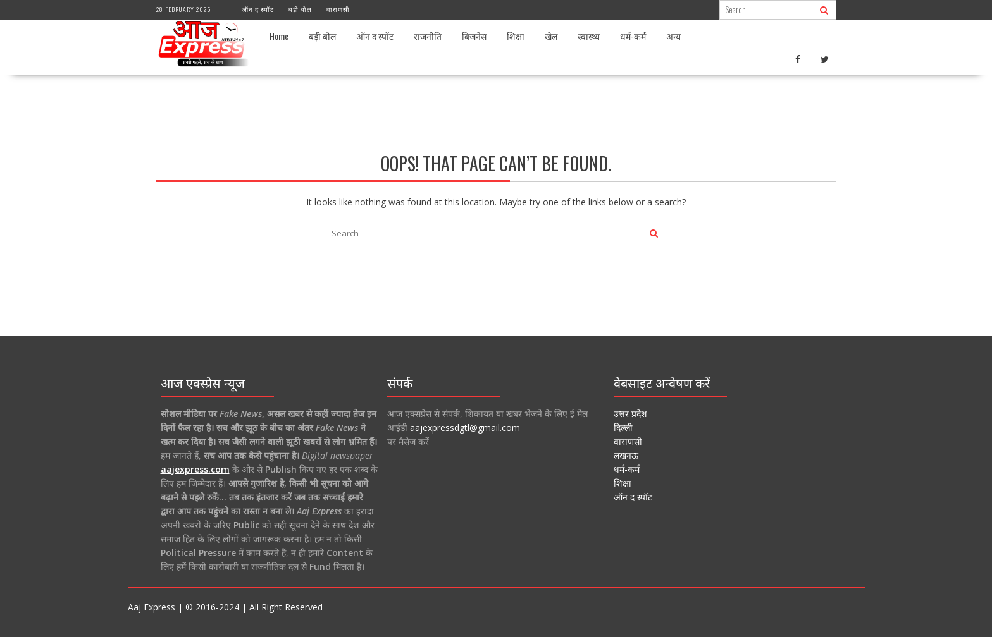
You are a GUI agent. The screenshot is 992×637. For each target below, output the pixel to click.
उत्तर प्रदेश (630, 414)
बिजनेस (474, 35)
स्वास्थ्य (589, 35)
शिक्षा (515, 35)
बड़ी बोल (300, 9)
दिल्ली (623, 428)
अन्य (673, 35)
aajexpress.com (195, 469)
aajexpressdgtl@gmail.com (465, 428)
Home (279, 35)
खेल (551, 35)
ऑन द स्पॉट (258, 9)
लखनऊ (626, 455)
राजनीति (428, 35)
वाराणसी (338, 9)
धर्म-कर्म (633, 35)
